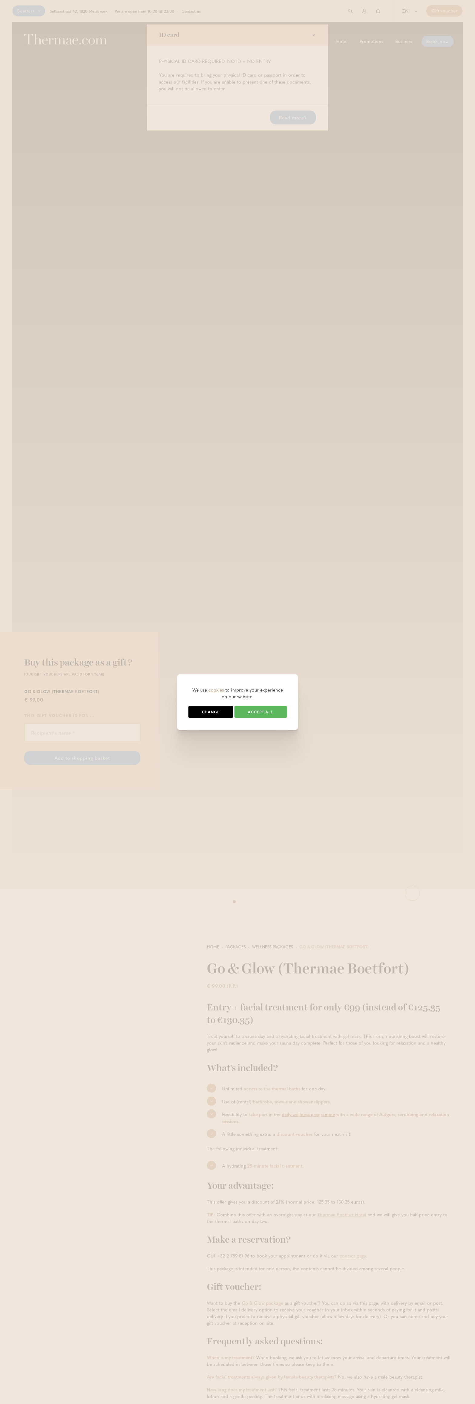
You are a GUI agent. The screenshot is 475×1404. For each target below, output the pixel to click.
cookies (216, 689)
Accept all (260, 712)
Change (211, 712)
